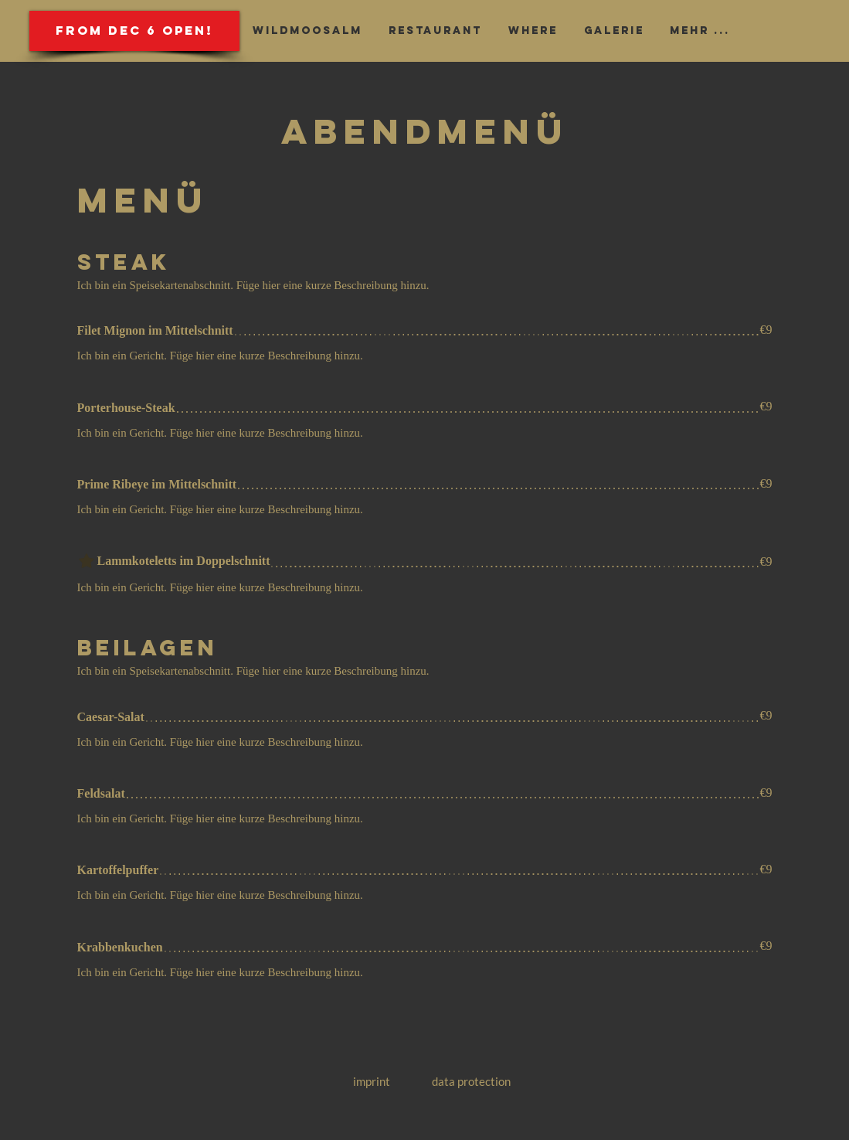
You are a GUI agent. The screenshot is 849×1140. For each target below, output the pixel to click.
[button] (134, 31)
